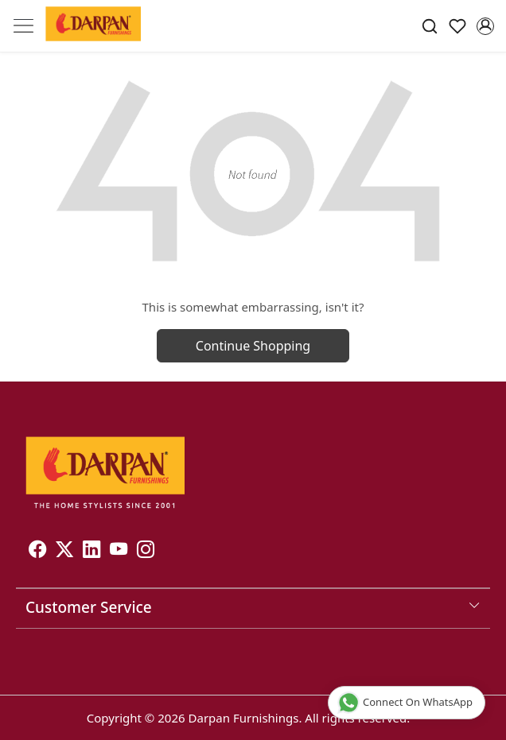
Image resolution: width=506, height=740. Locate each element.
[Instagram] (146, 551)
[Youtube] (118, 551)
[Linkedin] (91, 551)
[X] (64, 551)
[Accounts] (485, 26)
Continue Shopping (253, 346)
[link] (430, 26)
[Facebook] (37, 551)
